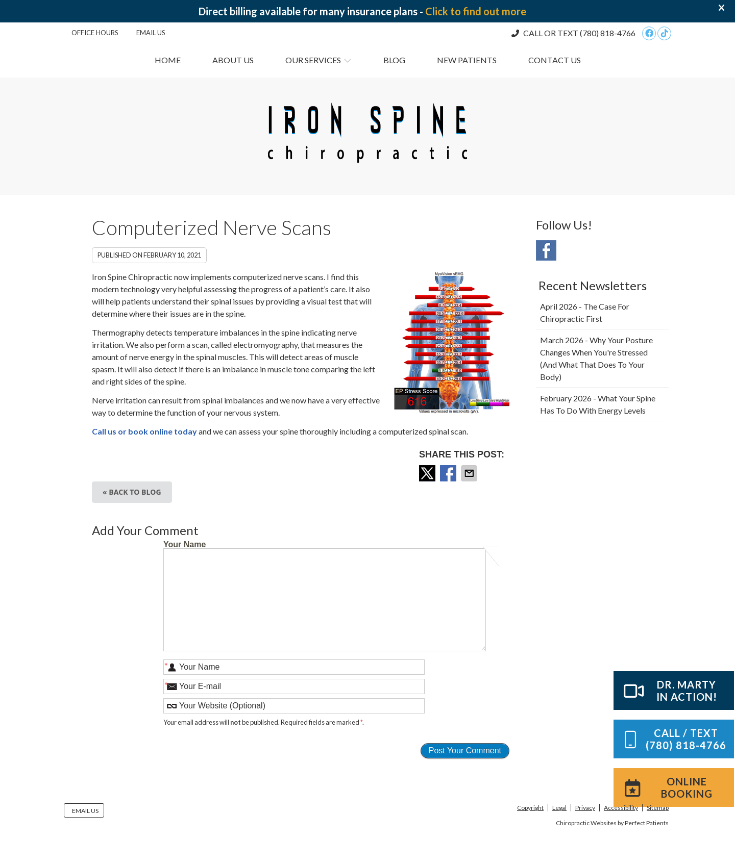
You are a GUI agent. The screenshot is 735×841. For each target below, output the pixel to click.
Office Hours (94, 33)
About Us (233, 60)
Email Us (150, 33)
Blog (394, 60)
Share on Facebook (449, 473)
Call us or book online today (144, 431)
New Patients (467, 60)
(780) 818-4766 (607, 33)
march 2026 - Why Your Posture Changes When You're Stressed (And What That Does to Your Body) (596, 358)
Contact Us (554, 60)
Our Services (313, 60)
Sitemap (658, 807)
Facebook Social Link (546, 250)
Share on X (428, 473)
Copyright (530, 807)
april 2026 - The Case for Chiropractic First (584, 312)
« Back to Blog (132, 492)
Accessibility (621, 807)
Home (168, 60)
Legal (559, 807)
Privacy (585, 807)
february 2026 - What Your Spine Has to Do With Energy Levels (597, 404)
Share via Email (470, 473)
